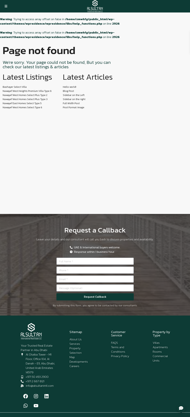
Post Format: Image (73, 107)
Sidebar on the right (74, 99)
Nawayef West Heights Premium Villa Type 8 (27, 91)
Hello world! (69, 87)
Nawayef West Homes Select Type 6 (22, 107)
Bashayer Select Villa (15, 87)
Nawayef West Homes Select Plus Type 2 (25, 95)
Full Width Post (71, 103)
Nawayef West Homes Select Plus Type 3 (25, 99)
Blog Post (68, 91)
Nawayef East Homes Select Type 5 (22, 103)
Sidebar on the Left (73, 95)
